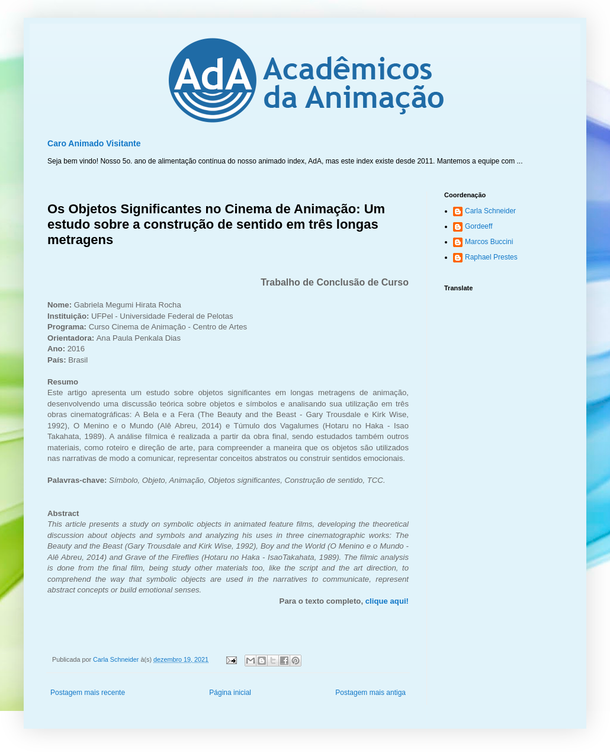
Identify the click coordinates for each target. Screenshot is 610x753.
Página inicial (230, 692)
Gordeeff (478, 226)
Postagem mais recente (87, 692)
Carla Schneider (490, 211)
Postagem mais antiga (370, 692)
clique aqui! (387, 601)
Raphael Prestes (491, 257)
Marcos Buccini (489, 242)
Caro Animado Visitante (94, 143)
